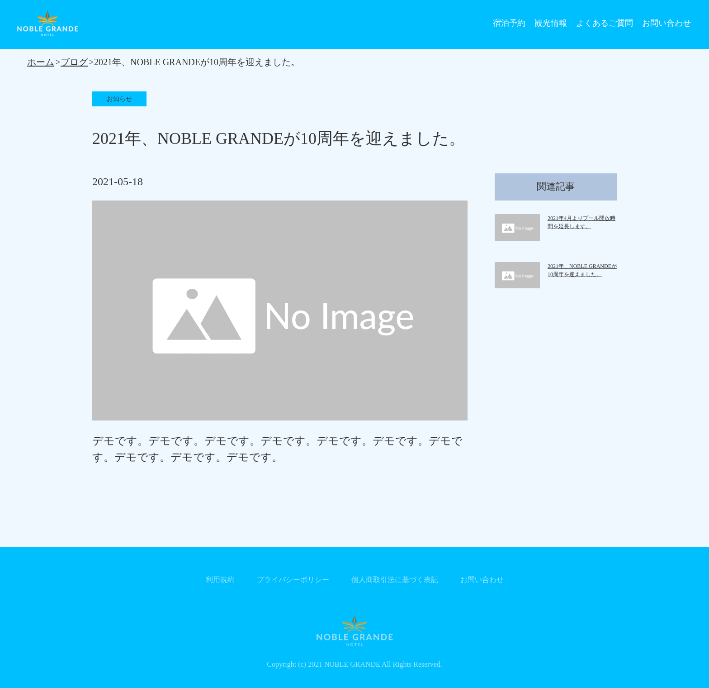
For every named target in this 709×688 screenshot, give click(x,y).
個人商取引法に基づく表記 (394, 579)
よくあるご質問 (604, 23)
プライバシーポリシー (293, 579)
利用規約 (220, 579)
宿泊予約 (509, 23)
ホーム (40, 62)
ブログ (74, 62)
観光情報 (550, 23)
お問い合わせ (666, 23)
